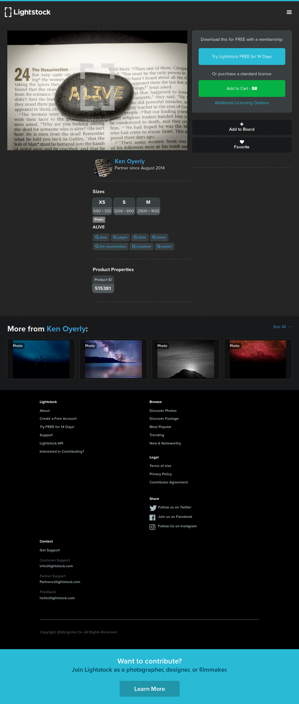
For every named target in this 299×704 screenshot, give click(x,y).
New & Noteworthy (165, 443)
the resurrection (110, 246)
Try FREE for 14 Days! (57, 427)
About (45, 410)
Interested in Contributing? (62, 451)
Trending (157, 435)
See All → (282, 327)
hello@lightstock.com (57, 598)
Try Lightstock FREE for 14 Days (242, 56)
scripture (141, 246)
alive (101, 237)
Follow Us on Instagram (177, 526)
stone (159, 237)
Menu (289, 12)
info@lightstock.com (56, 566)
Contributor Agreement (169, 482)
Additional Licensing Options (242, 103)
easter (164, 246)
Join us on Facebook (175, 516)
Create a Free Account (58, 418)
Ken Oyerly (130, 161)
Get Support (50, 550)
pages (120, 237)
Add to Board (242, 127)
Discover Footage (164, 418)
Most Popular (160, 427)
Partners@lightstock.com (60, 582)
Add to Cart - (242, 88)
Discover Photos (163, 410)
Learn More (149, 688)
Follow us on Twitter (174, 507)
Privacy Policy (161, 474)
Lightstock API (51, 443)
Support (46, 435)
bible (140, 237)
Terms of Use (160, 466)
